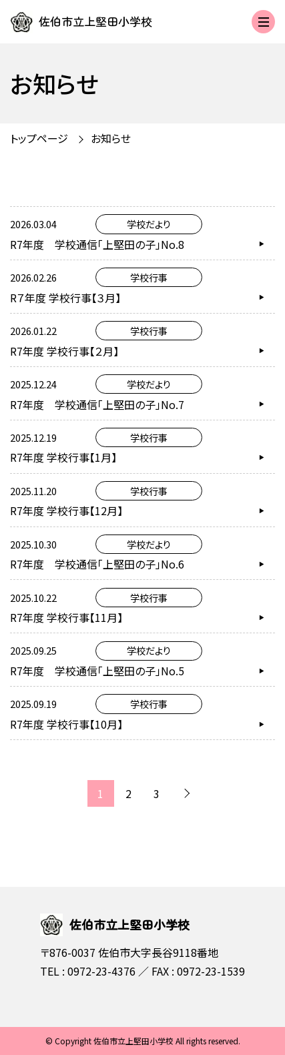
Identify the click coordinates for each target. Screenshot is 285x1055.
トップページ (39, 138)
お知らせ (111, 138)
